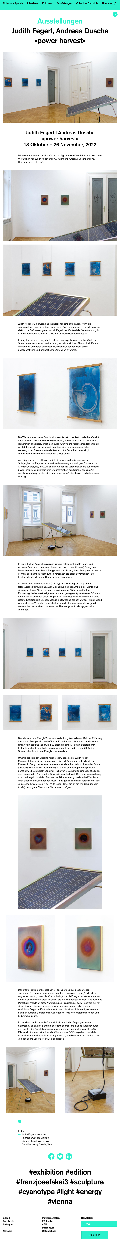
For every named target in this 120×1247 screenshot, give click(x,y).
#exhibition (47, 1172)
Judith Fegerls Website (33, 1134)
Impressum (48, 1227)
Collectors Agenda (13, 3)
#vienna (60, 1201)
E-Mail (6, 1218)
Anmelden (95, 1234)
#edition (78, 1172)
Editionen (47, 3)
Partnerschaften (51, 1218)
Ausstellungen (64, 3)
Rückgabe (47, 1221)
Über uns (107, 3)
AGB (44, 1224)
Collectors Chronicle (87, 3)
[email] (99, 1224)
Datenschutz (49, 1231)
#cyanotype (37, 1191)
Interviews (32, 3)
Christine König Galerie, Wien (37, 1144)
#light (66, 1191)
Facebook (8, 1221)
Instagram (8, 1224)
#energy (89, 1191)
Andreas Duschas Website (35, 1137)
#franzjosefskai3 (43, 1182)
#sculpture (87, 1182)
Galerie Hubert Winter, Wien (36, 1140)
